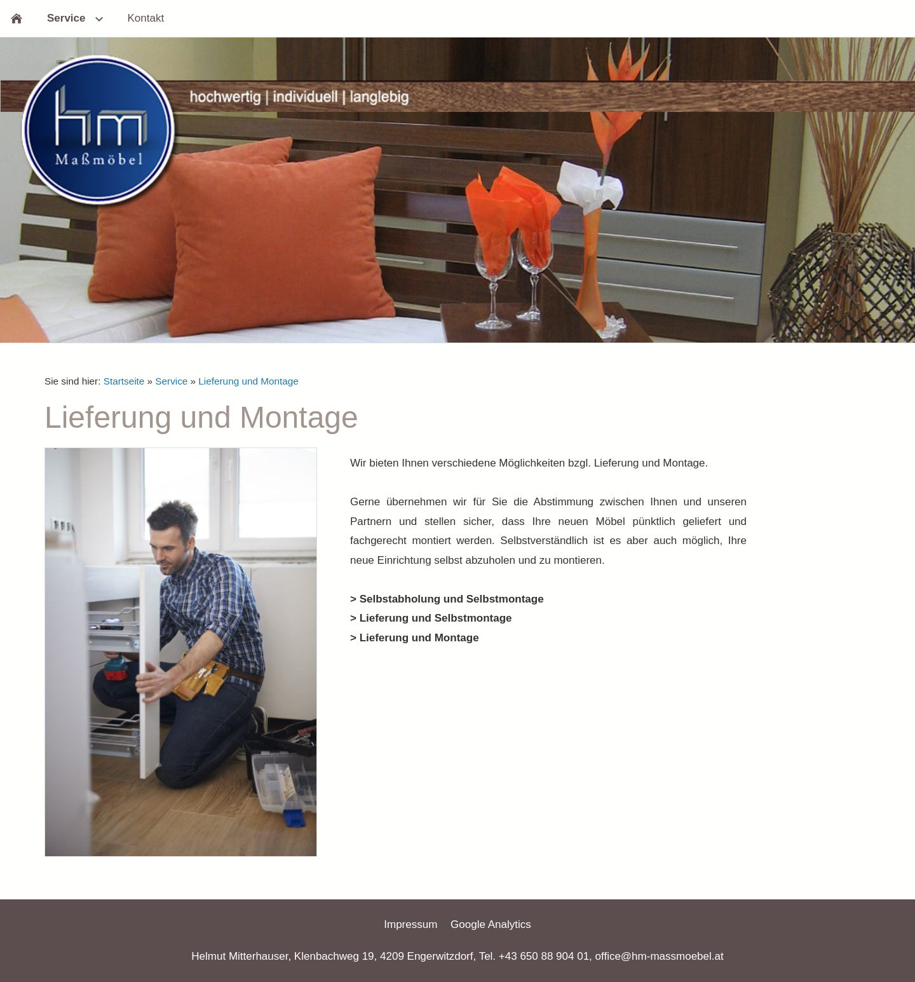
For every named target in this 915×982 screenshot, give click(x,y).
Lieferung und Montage (248, 381)
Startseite (124, 381)
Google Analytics (491, 924)
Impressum (410, 924)
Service (171, 381)
